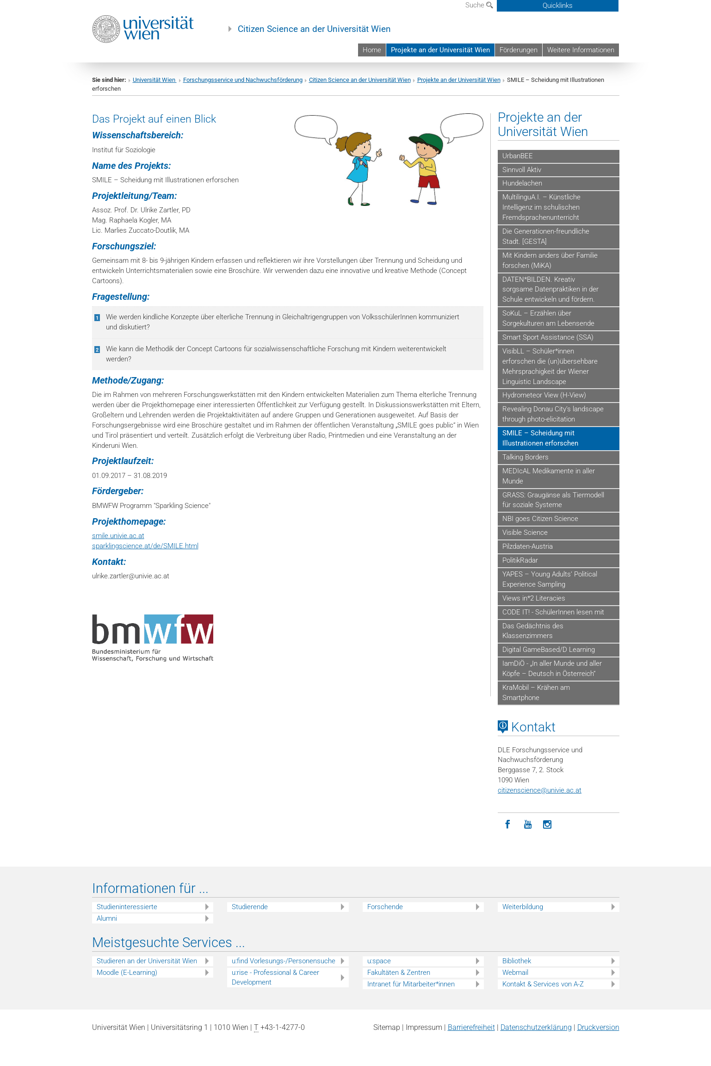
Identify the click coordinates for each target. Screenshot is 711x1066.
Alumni (107, 918)
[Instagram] (547, 825)
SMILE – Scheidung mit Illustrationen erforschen (540, 438)
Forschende (385, 907)
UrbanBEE (517, 156)
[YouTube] (528, 825)
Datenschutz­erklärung (536, 1027)
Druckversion (598, 1027)
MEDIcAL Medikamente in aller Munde (548, 476)
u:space (379, 961)
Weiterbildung (522, 907)
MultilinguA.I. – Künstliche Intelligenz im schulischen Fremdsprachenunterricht (541, 207)
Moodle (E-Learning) (127, 972)
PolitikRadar (520, 560)
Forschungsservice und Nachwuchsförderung (243, 79)
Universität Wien (155, 79)
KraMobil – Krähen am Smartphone (536, 692)
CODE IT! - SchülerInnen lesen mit (553, 612)
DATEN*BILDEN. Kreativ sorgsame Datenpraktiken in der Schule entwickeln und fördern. (550, 289)
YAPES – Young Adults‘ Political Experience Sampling (549, 579)
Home (372, 50)
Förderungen (519, 50)
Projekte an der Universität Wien (440, 50)
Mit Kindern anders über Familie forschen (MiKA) (550, 260)
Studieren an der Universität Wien (147, 961)
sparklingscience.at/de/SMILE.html (145, 546)
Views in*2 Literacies (533, 598)
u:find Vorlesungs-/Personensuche (283, 961)
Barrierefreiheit (471, 1027)
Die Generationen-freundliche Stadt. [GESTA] (545, 236)
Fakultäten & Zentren (398, 972)
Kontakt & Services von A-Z (543, 984)
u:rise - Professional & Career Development (275, 977)
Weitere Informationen (580, 50)
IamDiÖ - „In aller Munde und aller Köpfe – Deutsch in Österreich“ (552, 668)
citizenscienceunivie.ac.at (539, 790)
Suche (479, 5)
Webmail (515, 972)
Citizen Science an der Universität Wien (314, 29)
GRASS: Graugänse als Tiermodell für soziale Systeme (553, 500)
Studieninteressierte (127, 907)
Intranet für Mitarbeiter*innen (411, 984)
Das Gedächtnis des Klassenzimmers (532, 631)
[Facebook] (508, 825)
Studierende (250, 907)
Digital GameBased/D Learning (548, 649)
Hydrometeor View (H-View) (544, 395)
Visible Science (525, 532)
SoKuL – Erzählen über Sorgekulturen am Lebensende (548, 318)
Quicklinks (558, 5)
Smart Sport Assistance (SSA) (548, 337)
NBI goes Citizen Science (540, 518)
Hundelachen (522, 183)
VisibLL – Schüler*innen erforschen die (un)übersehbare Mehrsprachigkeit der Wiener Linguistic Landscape (550, 366)
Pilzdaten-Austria (527, 546)
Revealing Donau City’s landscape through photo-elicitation (553, 414)
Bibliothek (516, 961)
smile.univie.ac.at (118, 536)
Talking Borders (525, 457)
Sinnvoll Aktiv (521, 170)
